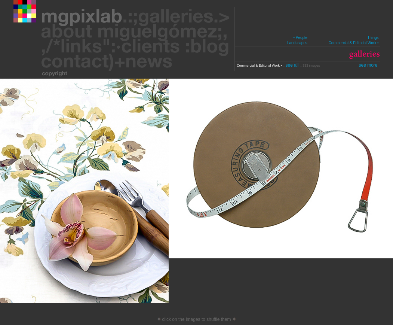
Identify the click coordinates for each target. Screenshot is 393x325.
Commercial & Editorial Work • (354, 43)
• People (300, 38)
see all (293, 65)
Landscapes (297, 43)
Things (372, 38)
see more (368, 65)
